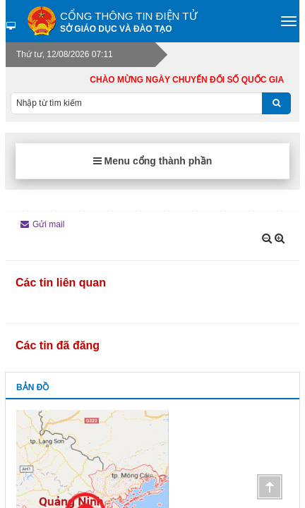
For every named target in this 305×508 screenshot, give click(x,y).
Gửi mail (42, 224)
